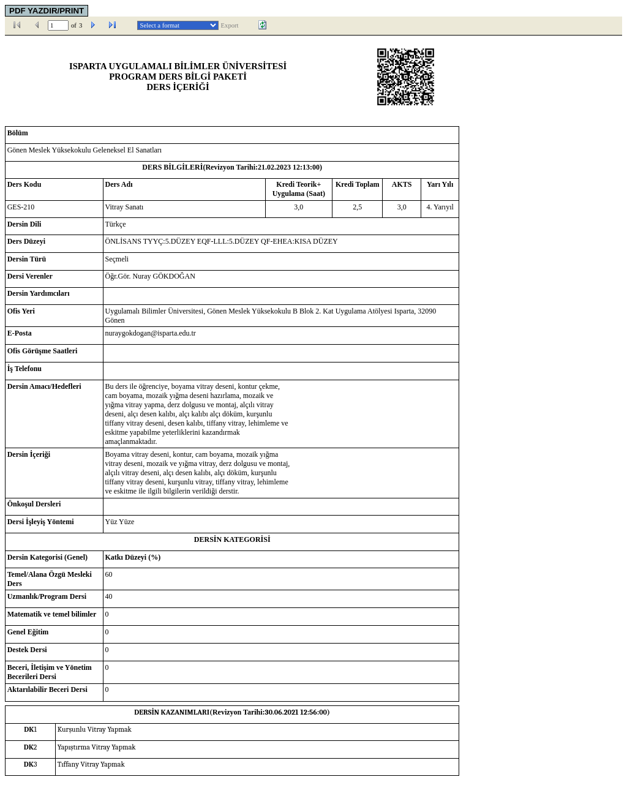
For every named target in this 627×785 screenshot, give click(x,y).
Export (230, 25)
